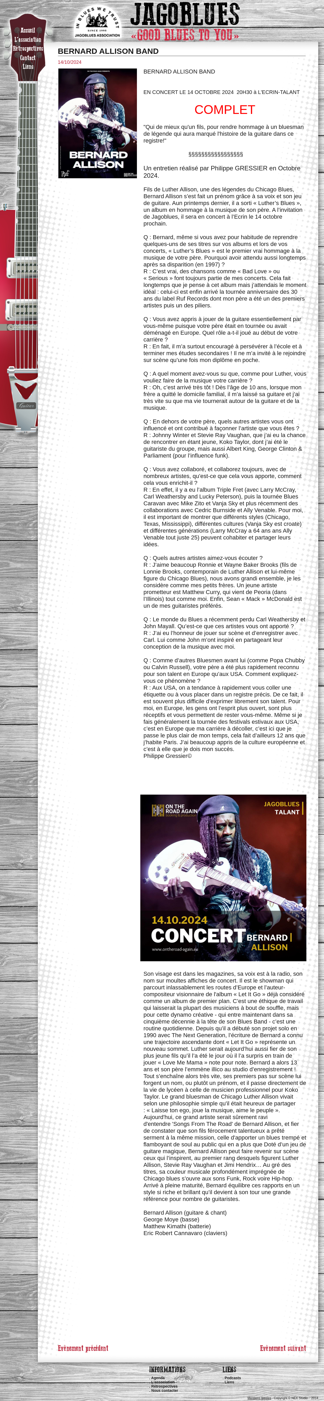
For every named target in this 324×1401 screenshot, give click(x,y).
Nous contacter (164, 1390)
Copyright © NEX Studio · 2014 (296, 1398)
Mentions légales (259, 1398)
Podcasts (233, 1378)
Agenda (157, 1378)
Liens (229, 1382)
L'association (163, 1382)
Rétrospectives (164, 1386)
